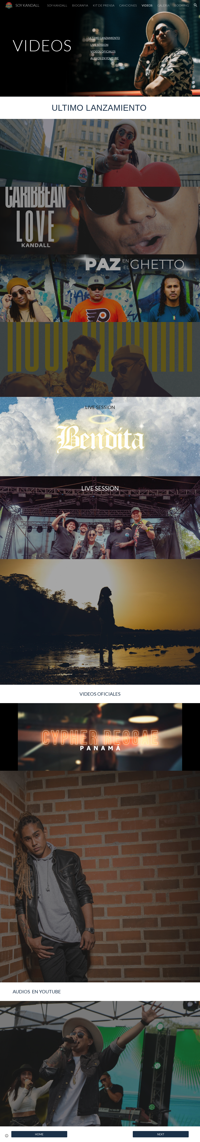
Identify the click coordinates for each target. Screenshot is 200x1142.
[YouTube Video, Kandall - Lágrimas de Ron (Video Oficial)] (54, 798)
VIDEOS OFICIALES (103, 51)
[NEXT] (160, 1134)
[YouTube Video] (145, 220)
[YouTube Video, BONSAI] (39, 1033)
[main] (46, 45)
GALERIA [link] (163, 5)
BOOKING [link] (181, 5)
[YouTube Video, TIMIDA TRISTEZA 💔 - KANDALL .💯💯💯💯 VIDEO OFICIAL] (145, 850)
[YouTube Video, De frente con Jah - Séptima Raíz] (145, 953)
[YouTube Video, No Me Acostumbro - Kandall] (100, 1033)
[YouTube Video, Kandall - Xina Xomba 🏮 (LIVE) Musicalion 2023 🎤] (161, 592)
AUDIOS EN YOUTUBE (104, 58)
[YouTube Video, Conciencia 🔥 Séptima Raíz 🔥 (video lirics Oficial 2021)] (54, 953)
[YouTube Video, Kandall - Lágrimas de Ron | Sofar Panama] (100, 652)
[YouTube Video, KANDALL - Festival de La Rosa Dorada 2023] (39, 592)
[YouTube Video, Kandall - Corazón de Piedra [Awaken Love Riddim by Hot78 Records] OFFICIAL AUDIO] (161, 1033)
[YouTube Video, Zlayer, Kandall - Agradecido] (145, 901)
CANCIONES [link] (128, 5)
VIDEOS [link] (147, 5)
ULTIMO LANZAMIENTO (104, 38)
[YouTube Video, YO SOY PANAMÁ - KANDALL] (100, 592)
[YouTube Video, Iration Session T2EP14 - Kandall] (161, 652)
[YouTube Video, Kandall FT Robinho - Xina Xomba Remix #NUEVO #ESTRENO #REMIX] (100, 1094)
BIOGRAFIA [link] (80, 5)
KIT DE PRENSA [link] (103, 5)
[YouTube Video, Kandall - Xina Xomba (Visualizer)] (54, 849)
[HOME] (39, 1134)
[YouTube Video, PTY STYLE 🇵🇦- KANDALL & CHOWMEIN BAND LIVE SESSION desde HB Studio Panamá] (100, 525)
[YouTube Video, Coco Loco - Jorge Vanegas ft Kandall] (39, 1094)
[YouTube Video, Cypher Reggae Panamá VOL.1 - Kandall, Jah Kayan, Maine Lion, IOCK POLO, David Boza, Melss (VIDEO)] (100, 737)
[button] (195, 5)
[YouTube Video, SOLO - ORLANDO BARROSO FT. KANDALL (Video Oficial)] (54, 901)
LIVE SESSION (99, 44)
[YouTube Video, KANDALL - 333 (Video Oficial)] (54, 152)
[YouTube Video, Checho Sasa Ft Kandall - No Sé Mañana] (100, 359)
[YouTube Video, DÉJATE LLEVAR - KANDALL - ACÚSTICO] (161, 1094)
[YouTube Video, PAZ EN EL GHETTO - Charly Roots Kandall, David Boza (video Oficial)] (100, 288)
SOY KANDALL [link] (57, 5)
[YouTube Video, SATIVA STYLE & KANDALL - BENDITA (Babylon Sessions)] (100, 442)
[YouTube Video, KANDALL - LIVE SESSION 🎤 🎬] (39, 652)
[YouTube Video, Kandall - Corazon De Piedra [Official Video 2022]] (145, 798)
